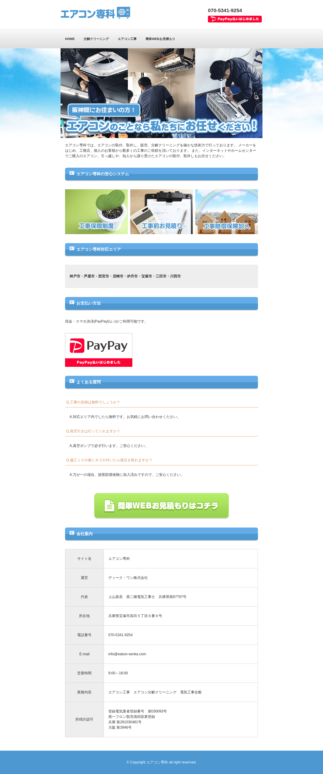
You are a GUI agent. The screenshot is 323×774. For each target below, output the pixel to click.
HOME (70, 39)
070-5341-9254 (225, 10)
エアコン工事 (127, 39)
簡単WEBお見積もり (160, 39)
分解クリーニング (96, 39)
